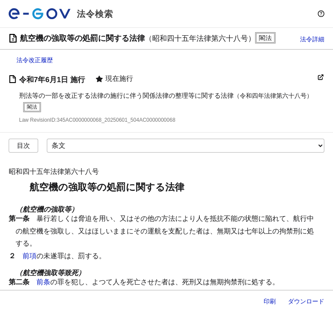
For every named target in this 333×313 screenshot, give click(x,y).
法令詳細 (312, 39)
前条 (43, 282)
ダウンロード (306, 301)
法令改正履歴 (34, 60)
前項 (29, 256)
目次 (23, 145)
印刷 (270, 301)
